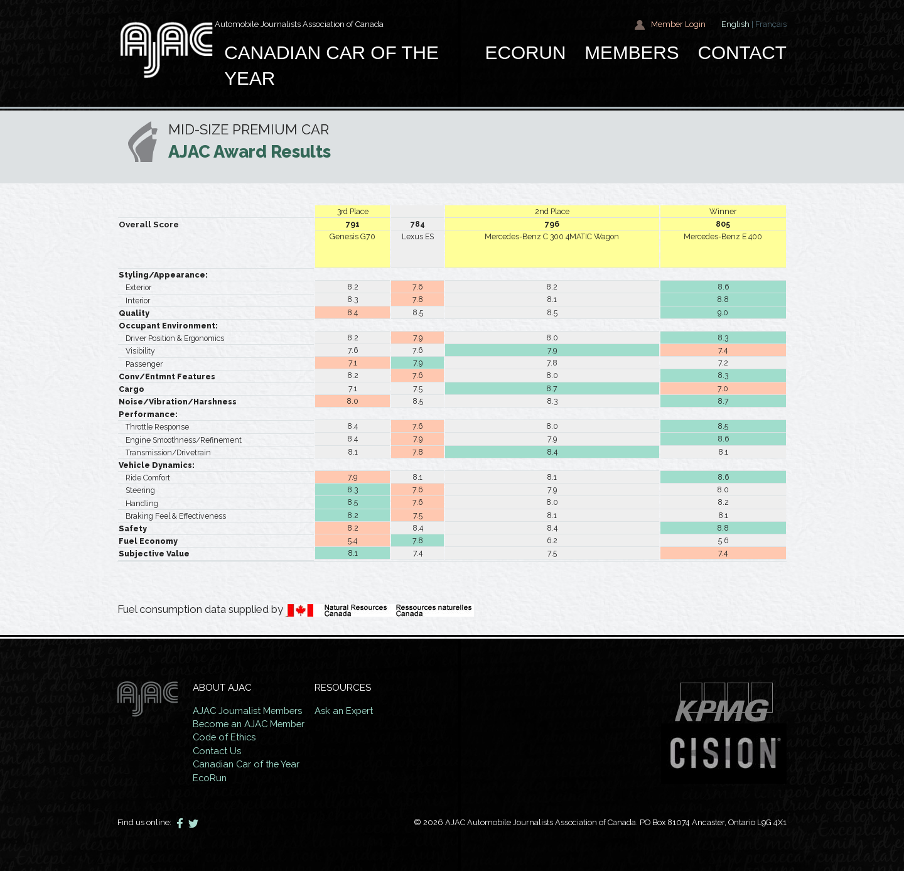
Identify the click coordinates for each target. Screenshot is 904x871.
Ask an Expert (351, 711)
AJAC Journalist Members (250, 711)
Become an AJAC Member (251, 724)
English (735, 24)
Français (771, 24)
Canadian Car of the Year (249, 764)
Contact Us (219, 751)
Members (631, 52)
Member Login (670, 24)
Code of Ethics (226, 737)
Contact (742, 52)
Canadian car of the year (331, 65)
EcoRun (525, 52)
